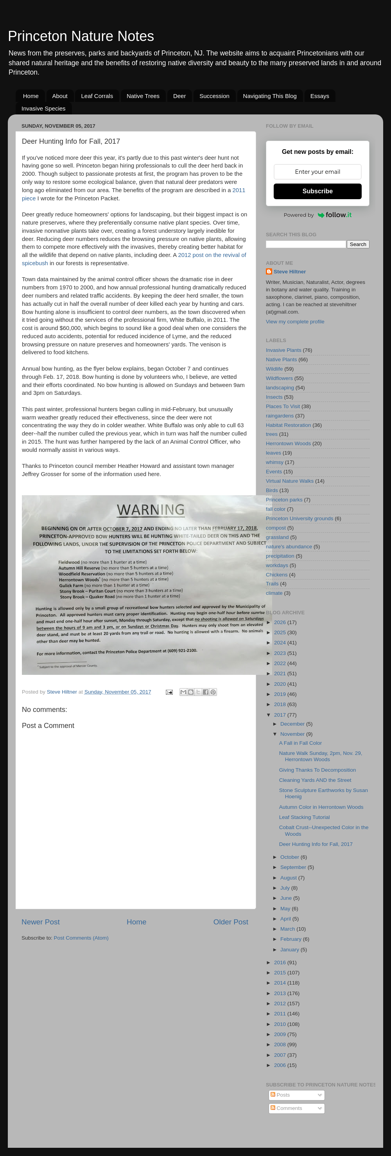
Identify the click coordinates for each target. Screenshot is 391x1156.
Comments (286, 1108)
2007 (280, 1055)
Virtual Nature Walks (290, 481)
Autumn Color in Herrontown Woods (321, 807)
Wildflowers (279, 378)
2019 (280, 694)
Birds (272, 490)
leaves (273, 453)
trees (272, 434)
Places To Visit (283, 406)
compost (276, 528)
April (286, 919)
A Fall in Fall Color (300, 743)
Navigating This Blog (270, 96)
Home (31, 96)
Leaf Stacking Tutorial (304, 817)
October (290, 857)
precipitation (280, 556)
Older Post (230, 922)
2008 (280, 1044)
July (285, 888)
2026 (280, 622)
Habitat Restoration (288, 425)
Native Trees (143, 96)
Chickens (277, 575)
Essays (319, 96)
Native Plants (281, 359)
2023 (280, 653)
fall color (275, 509)
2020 (280, 684)
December (293, 724)
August (289, 878)
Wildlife (274, 369)
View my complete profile (295, 322)
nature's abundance (289, 546)
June (286, 898)
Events (274, 472)
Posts (280, 1095)
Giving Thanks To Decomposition (317, 770)
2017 (280, 715)
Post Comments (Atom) (81, 938)
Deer (179, 96)
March (288, 929)
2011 (280, 1014)
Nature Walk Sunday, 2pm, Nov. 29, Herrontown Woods (320, 756)
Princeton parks (284, 500)
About (60, 96)
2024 (280, 643)
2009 (280, 1034)
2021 (280, 673)
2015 (280, 973)
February (291, 939)
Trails (272, 584)
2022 (280, 663)
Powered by (318, 215)
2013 (280, 993)
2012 (280, 1003)
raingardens (280, 416)
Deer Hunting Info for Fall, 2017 (316, 844)
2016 (280, 962)
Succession (214, 96)
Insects (274, 397)
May (286, 909)
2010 (280, 1024)
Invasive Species (44, 108)
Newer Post (41, 922)
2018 (280, 704)
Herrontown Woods (288, 443)
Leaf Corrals (97, 96)
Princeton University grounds (300, 518)
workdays (277, 565)
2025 (280, 632)
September (294, 867)
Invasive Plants (283, 350)
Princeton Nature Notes (81, 36)
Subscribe (318, 191)
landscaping (280, 388)
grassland (277, 537)
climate (274, 593)
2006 (280, 1065)
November (293, 734)
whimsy (274, 462)
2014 (280, 983)
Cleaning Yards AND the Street (315, 780)
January (290, 950)
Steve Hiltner (290, 272)
